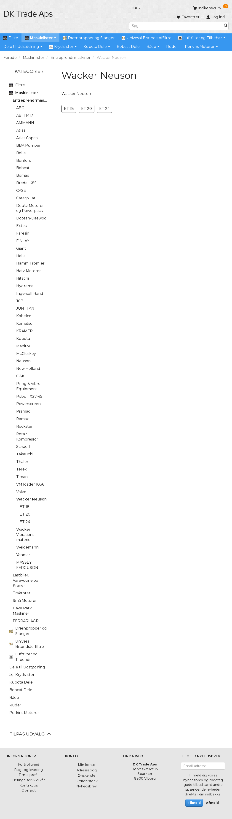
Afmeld (212, 803)
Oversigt (28, 790)
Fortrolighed (28, 764)
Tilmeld (194, 803)
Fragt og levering (28, 770)
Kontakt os (28, 785)
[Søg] (225, 25)
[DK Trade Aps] (28, 13)
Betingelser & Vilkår (28, 780)
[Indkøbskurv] (211, 8)
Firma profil (28, 775)
